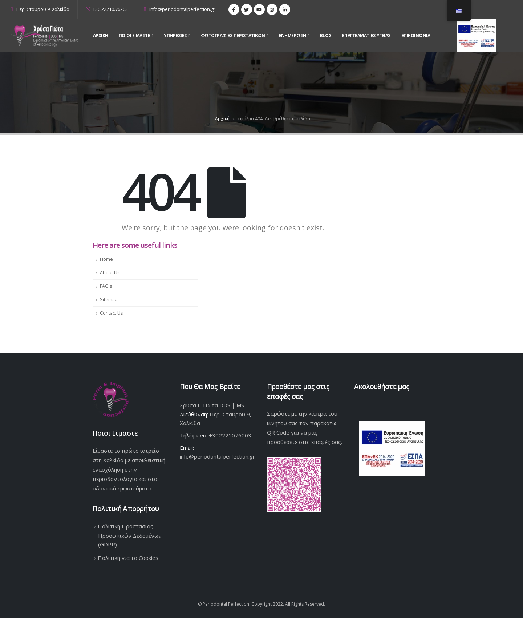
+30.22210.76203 (107, 9)
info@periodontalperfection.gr (180, 9)
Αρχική (222, 119)
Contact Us (111, 313)
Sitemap (109, 299)
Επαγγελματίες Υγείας (366, 35)
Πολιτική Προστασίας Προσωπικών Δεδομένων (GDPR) (130, 535)
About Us (110, 273)
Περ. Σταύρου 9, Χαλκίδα (42, 9)
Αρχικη (100, 35)
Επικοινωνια (415, 35)
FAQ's (106, 286)
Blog (326, 35)
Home (106, 259)
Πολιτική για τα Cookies (128, 557)
